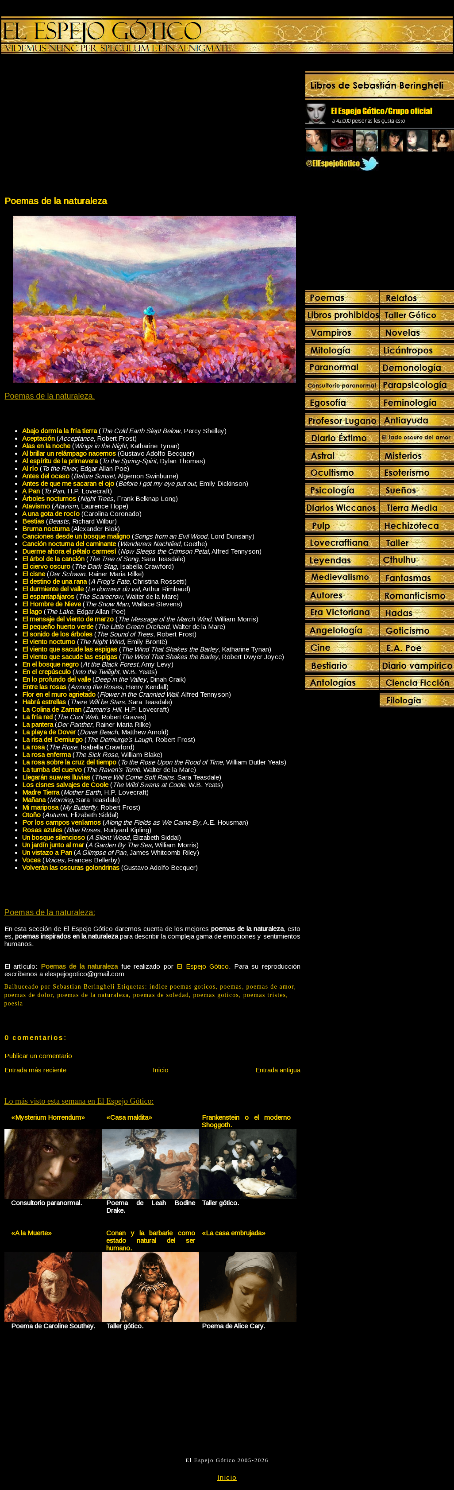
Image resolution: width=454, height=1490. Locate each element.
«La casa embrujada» (233, 1233)
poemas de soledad (161, 995)
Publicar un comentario (38, 1055)
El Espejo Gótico (203, 966)
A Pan (31, 491)
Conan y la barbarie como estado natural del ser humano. (150, 1240)
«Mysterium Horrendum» (48, 1117)
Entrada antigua (277, 1070)
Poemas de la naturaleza (55, 201)
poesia (13, 1003)
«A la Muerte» (31, 1233)
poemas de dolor (28, 995)
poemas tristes (264, 995)
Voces (31, 860)
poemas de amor (270, 986)
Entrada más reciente (35, 1070)
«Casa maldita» (129, 1117)
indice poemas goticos (183, 986)
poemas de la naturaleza (93, 995)
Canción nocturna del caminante (69, 543)
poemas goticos (216, 995)
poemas (231, 986)
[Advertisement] (78, 127)
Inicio (161, 1070)
